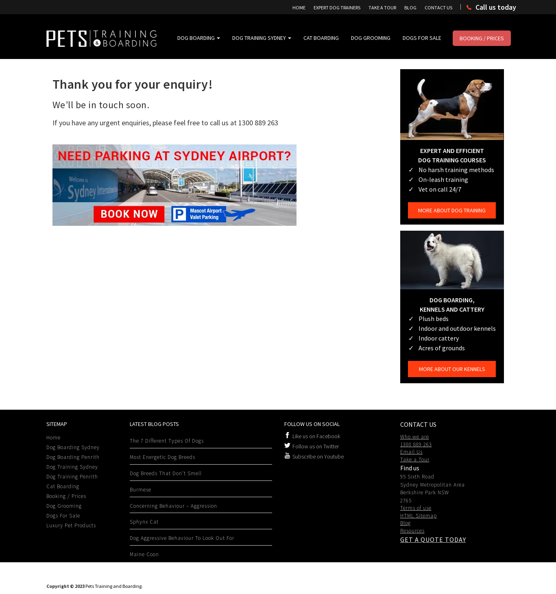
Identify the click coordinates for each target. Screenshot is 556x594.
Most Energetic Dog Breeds (162, 457)
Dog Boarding (198, 37)
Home (298, 7)
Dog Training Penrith (72, 476)
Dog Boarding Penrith (73, 457)
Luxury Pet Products (71, 525)
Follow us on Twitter (315, 446)
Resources (412, 530)
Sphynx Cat (144, 521)
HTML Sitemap (418, 515)
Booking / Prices (482, 38)
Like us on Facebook (316, 436)
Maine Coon (144, 554)
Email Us (411, 451)
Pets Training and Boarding (113, 586)
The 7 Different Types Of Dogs (167, 440)
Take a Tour (415, 459)
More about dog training (452, 210)
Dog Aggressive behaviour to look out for (182, 538)
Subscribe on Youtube (318, 456)
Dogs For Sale (422, 37)
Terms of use (416, 507)
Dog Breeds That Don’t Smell (166, 473)
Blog (410, 7)
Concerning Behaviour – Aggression (173, 505)
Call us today (495, 7)
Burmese (140, 489)
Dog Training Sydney (261, 37)
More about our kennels (452, 369)
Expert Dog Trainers (337, 7)
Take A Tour (382, 7)
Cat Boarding (321, 37)
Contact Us (438, 7)
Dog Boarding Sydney (73, 447)
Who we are (414, 436)
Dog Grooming (370, 37)
